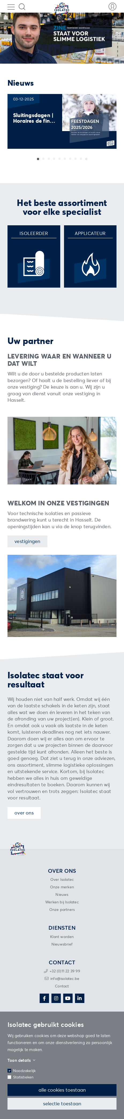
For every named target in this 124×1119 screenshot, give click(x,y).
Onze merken (62, 886)
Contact (62, 985)
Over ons (24, 813)
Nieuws (61, 894)
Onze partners (62, 909)
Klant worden (62, 936)
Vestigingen (27, 541)
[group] (62, 121)
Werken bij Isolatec (62, 901)
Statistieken (23, 1077)
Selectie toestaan (62, 1103)
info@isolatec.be (64, 978)
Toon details (21, 1060)
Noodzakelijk (24, 1070)
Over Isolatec (62, 879)
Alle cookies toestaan (62, 1090)
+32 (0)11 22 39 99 (65, 970)
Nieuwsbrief (62, 944)
